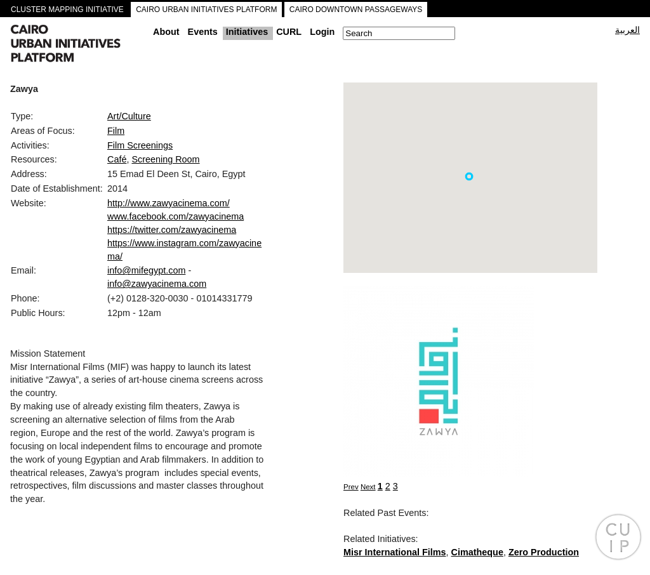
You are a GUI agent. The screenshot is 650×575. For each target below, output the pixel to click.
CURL (289, 32)
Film (115, 131)
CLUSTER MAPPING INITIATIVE (67, 9)
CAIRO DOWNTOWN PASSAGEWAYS (356, 9)
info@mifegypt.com (146, 270)
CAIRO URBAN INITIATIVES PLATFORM (206, 9)
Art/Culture (129, 116)
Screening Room (165, 159)
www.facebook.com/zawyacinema (175, 216)
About (166, 32)
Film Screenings (140, 145)
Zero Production (543, 552)
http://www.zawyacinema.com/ (168, 203)
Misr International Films (394, 552)
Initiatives (247, 32)
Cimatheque (477, 552)
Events (203, 32)
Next (368, 487)
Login (322, 32)
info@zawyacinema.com (156, 284)
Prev (351, 487)
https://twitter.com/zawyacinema (171, 230)
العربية (627, 30)
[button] (469, 176)
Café (116, 159)
